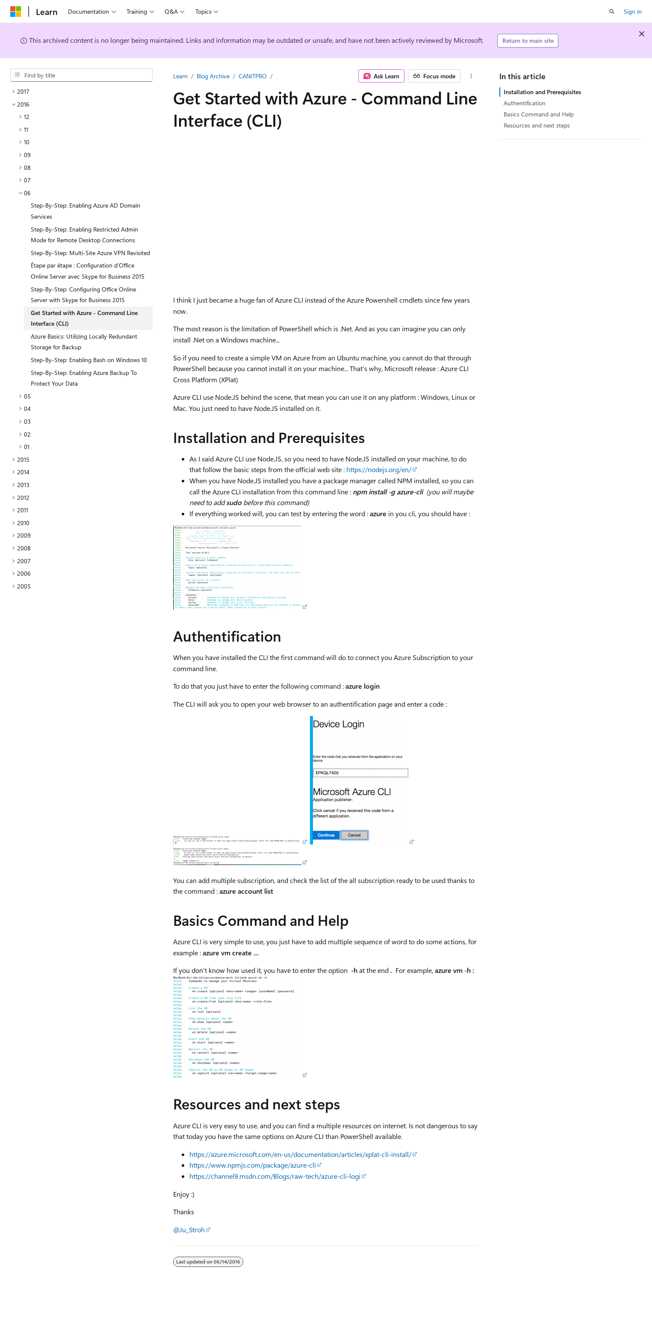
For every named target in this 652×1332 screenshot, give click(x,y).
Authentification (525, 103)
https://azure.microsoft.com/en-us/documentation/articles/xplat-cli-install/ (300, 1154)
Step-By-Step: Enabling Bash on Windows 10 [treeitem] (89, 360)
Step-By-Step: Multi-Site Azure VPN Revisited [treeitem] (90, 253)
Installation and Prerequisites (542, 92)
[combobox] (81, 75)
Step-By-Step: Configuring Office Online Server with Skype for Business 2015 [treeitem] (83, 294)
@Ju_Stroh (189, 1229)
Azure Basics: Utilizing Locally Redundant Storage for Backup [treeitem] (84, 341)
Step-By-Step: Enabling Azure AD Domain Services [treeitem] (85, 210)
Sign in (633, 11)
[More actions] (471, 76)
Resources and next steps (537, 125)
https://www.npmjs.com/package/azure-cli (252, 1164)
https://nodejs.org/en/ (378, 469)
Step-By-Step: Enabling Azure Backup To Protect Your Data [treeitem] (84, 378)
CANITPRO (253, 76)
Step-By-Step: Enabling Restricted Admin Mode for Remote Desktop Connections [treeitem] (84, 234)
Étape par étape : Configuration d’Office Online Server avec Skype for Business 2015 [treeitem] (88, 270)
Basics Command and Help (539, 114)
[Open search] (611, 11)
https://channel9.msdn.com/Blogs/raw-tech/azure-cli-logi (274, 1175)
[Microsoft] (15, 11)
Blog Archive (213, 76)
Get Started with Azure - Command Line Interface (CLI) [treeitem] (84, 318)
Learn (180, 76)
